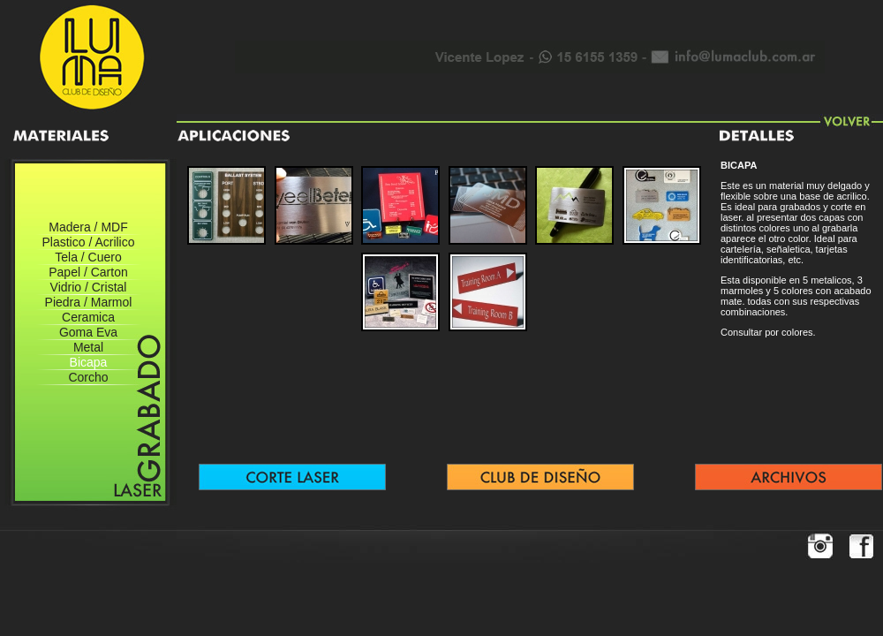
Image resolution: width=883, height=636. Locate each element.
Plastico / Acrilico (88, 242)
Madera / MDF (88, 227)
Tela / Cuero (88, 257)
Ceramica (88, 317)
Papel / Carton (88, 272)
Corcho (88, 377)
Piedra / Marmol (88, 302)
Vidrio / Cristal (88, 287)
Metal (88, 347)
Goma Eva (88, 332)
